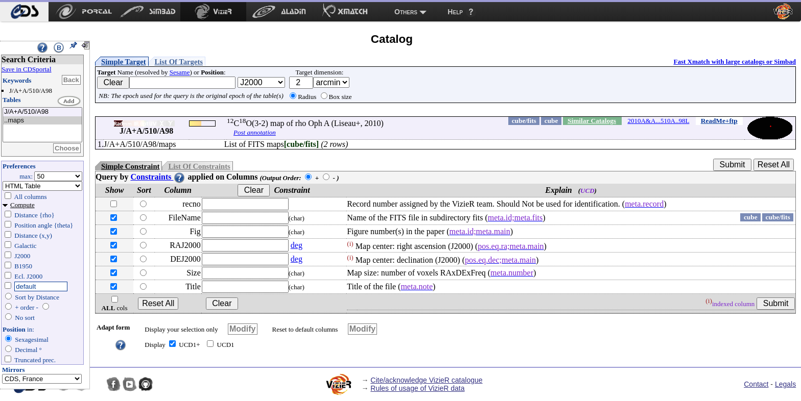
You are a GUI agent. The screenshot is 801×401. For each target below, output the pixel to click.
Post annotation (254, 132)
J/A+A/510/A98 (42, 112)
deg (296, 245)
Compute (22, 205)
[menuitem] (24, 11)
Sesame (180, 72)
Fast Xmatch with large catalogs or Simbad (734, 61)
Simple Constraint (130, 166)
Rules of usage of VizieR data (417, 388)
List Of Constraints (199, 166)
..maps (42, 120)
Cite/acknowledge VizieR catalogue (426, 380)
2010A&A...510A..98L (658, 120)
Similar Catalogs (592, 120)
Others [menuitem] (405, 12)
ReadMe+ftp (719, 120)
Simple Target (123, 62)
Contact (756, 384)
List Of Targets (179, 62)
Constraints (157, 176)
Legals (785, 384)
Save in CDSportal (27, 69)
